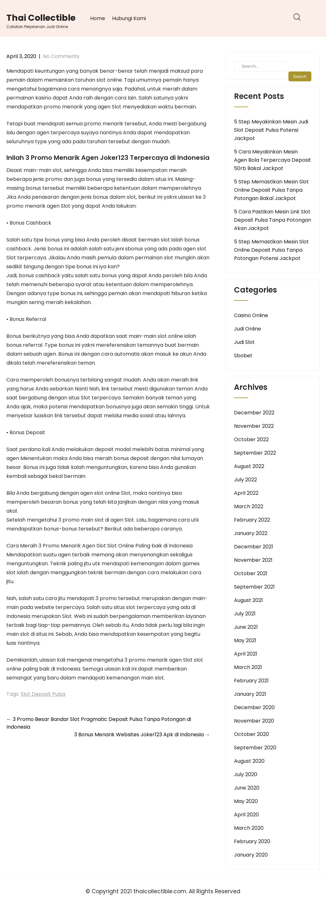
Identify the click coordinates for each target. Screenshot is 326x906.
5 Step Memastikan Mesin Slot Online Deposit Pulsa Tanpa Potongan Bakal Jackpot (271, 190)
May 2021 (245, 640)
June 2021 (246, 627)
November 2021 (253, 560)
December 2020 (254, 707)
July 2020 (245, 774)
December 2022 (254, 412)
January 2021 (250, 694)
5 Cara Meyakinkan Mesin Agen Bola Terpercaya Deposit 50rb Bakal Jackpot (272, 160)
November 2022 (254, 426)
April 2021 (245, 653)
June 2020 (246, 787)
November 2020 (254, 720)
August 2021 (248, 600)
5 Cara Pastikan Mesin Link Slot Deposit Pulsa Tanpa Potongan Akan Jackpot (272, 220)
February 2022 (252, 520)
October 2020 (251, 734)
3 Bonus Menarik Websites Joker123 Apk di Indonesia (142, 734)
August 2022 (249, 466)
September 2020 (255, 747)
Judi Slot (244, 342)
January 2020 (251, 854)
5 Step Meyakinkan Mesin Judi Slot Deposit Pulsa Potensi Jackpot (271, 130)
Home (97, 18)
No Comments (61, 56)
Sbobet (243, 355)
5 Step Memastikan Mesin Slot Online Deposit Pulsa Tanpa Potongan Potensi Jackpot (271, 250)
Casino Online (251, 315)
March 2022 (248, 506)
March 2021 (248, 667)
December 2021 (253, 546)
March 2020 (249, 828)
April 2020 (246, 814)
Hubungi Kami (129, 18)
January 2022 (250, 533)
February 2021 (251, 680)
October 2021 (250, 573)
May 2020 (246, 801)
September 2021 (254, 586)
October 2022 (251, 439)
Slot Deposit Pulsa (43, 694)
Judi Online (247, 328)
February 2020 (252, 841)
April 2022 (246, 493)
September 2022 (255, 453)
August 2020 (249, 761)
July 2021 (245, 613)
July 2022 (245, 479)
